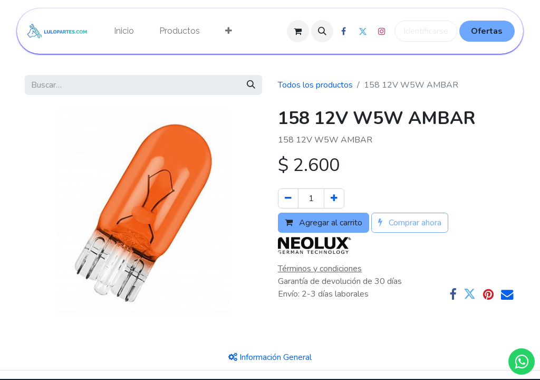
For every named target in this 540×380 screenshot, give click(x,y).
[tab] (270, 357)
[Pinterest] (488, 294)
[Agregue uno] (334, 198)
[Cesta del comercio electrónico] (298, 31)
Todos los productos (315, 85)
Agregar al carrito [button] (323, 223)
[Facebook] (452, 294)
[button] (322, 31)
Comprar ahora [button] (409, 223)
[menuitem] (124, 31)
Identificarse (425, 31)
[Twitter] (470, 294)
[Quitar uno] (288, 198)
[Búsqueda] (251, 85)
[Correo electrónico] (507, 294)
